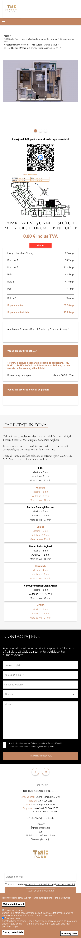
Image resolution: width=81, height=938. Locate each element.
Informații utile (40, 818)
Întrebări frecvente (40, 827)
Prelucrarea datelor (38, 743)
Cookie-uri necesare (15, 910)
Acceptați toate (69, 933)
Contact (40, 785)
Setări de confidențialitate (40, 890)
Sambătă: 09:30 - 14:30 (45, 811)
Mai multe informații (13, 904)
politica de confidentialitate (39, 884)
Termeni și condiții (40, 839)
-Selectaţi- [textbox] (10, 694)
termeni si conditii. (65, 884)
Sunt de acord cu (16, 884)
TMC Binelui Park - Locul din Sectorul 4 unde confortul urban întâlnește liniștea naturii (39, 40)
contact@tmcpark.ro (44, 804)
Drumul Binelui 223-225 (40, 797)
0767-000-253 (45, 800)
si (54, 884)
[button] (35, 130)
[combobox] (40, 694)
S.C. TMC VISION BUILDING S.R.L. (40, 791)
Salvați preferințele (13, 932)
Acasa (6, 36)
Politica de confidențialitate (40, 835)
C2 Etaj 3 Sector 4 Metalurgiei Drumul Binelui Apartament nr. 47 (32, 48)
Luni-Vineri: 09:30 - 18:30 (45, 808)
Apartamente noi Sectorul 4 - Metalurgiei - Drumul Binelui (31, 45)
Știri (41, 831)
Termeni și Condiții (55, 743)
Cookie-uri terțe (12, 918)
